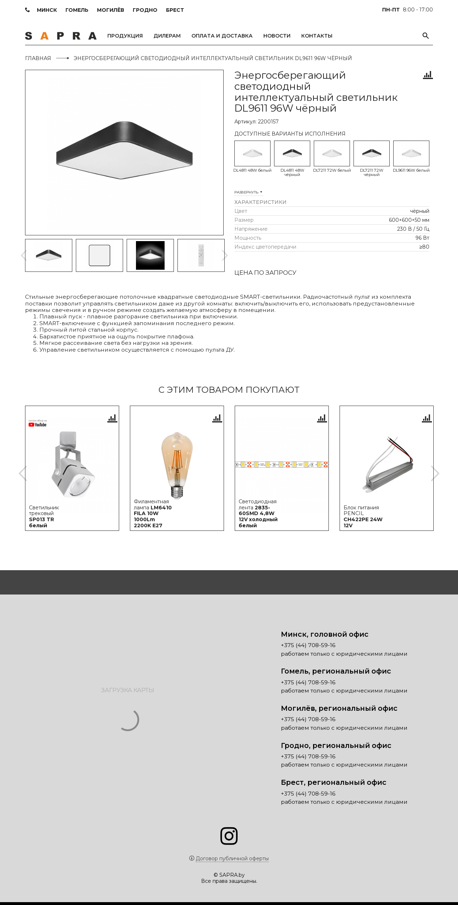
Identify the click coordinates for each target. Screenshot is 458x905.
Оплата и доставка (222, 35)
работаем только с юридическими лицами (344, 657)
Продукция (125, 35)
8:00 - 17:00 (407, 9)
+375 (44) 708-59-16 (308, 648)
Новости (277, 35)
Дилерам (167, 35)
